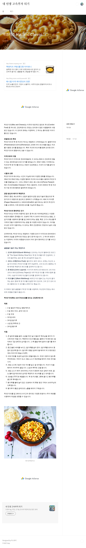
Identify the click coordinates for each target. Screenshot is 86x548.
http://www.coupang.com (14, 63)
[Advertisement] (30, 106)
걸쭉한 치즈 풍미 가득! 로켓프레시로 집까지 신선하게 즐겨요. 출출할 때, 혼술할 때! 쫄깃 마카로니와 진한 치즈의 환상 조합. (23, 70)
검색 (77, 4)
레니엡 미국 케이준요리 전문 (18, 81)
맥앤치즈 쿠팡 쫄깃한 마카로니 (19, 67)
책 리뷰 (68, 127)
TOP (82, 541)
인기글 (75, 139)
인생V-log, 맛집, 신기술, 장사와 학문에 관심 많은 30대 (21, 509)
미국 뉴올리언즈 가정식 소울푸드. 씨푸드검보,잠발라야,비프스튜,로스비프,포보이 (29, 85)
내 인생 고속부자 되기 (16, 4)
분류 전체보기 (70, 124)
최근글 (68, 139)
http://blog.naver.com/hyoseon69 (16, 78)
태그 (11, 11)
